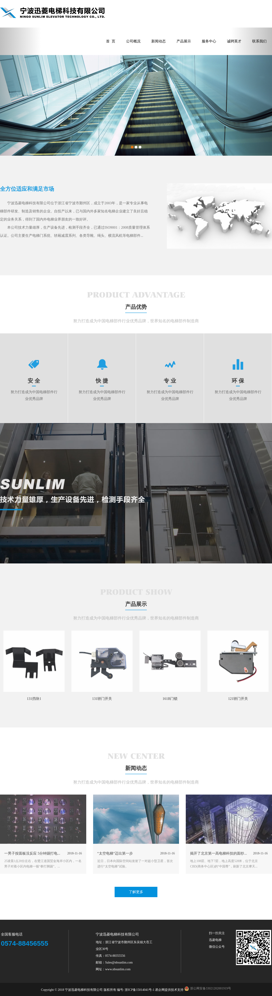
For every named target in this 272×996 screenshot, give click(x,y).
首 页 (110, 41)
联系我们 (259, 41)
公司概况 (133, 41)
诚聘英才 (234, 41)
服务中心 (209, 41)
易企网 (160, 989)
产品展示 (184, 41)
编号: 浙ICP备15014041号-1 (136, 989)
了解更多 (136, 892)
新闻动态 (158, 41)
